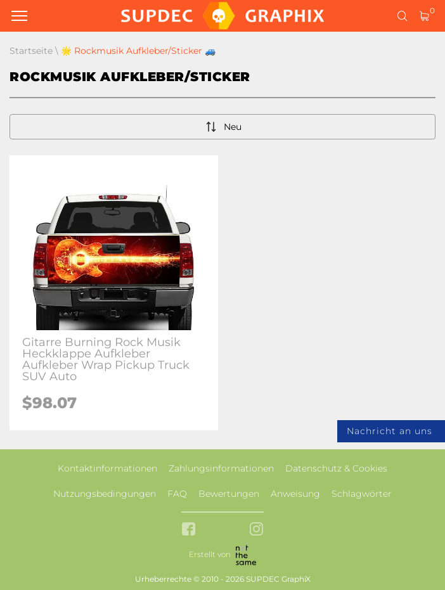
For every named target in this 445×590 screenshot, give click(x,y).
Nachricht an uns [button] (389, 431)
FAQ (177, 493)
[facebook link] (188, 530)
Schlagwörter (362, 493)
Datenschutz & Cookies (336, 468)
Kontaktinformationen (107, 468)
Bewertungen (228, 493)
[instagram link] (256, 530)
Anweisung (295, 493)
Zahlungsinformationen (221, 468)
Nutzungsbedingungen (104, 493)
